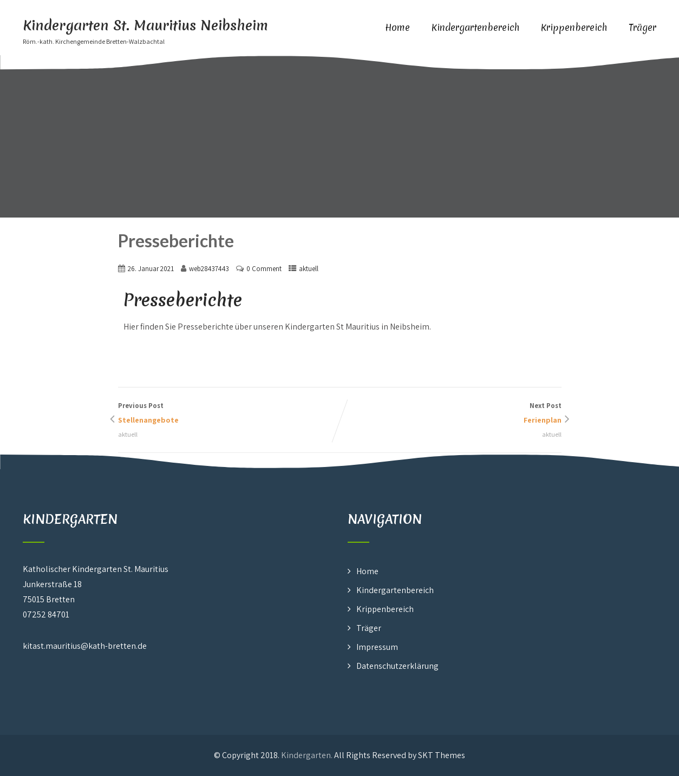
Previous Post (229, 414)
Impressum (377, 647)
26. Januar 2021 (151, 268)
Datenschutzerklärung (397, 666)
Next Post (451, 414)
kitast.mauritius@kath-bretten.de (85, 646)
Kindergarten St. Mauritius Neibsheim (145, 25)
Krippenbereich (574, 27)
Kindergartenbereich (475, 27)
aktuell (308, 268)
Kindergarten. (306, 755)
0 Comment (264, 268)
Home (397, 27)
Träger (642, 27)
